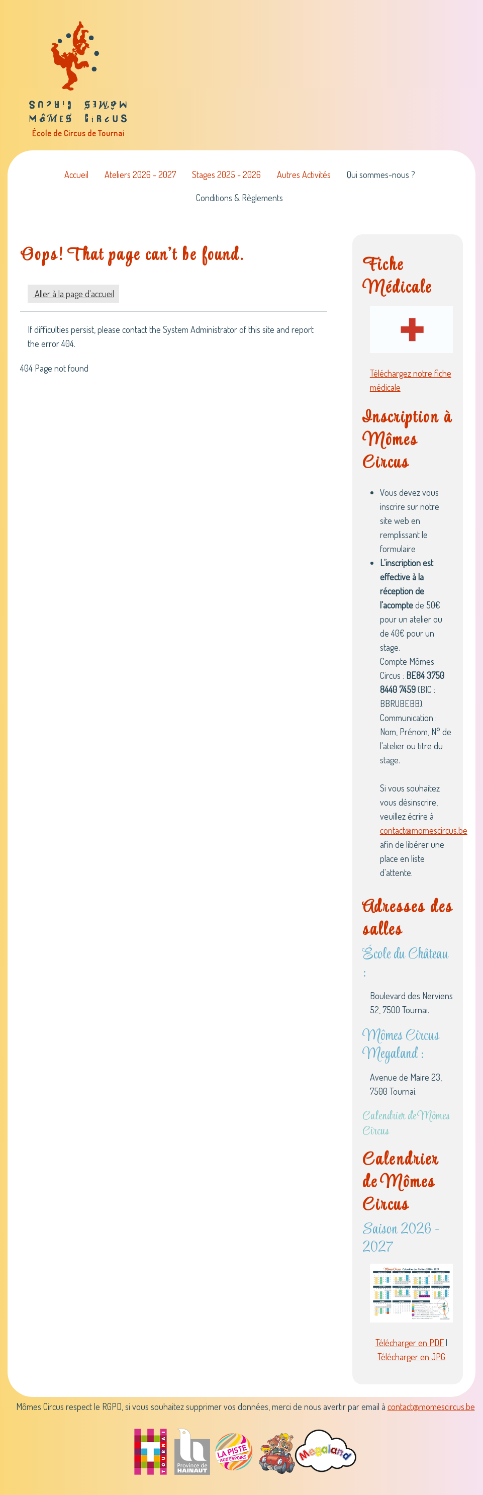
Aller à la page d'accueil (73, 293)
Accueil (76, 174)
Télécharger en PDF (409, 1342)
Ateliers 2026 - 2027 (140, 174)
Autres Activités (304, 174)
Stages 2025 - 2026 (226, 174)
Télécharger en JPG (411, 1356)
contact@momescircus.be (423, 830)
